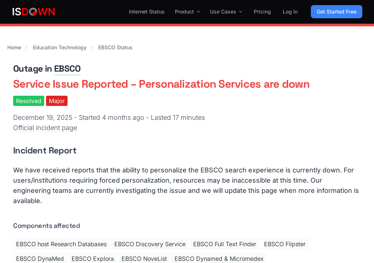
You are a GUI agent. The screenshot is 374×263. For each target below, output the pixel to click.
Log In (290, 11)
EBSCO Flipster (285, 244)
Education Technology (60, 47)
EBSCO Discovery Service (150, 244)
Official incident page (45, 128)
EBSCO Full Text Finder (224, 244)
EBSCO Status (115, 47)
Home (14, 47)
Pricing (262, 11)
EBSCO (67, 68)
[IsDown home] (34, 11)
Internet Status (147, 11)
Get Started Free (336, 11)
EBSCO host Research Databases (61, 244)
